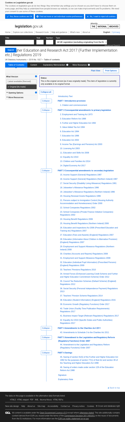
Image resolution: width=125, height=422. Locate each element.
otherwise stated (86, 413)
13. (61, 161)
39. (61, 304)
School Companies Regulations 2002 (79, 208)
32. (61, 262)
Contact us (65, 406)
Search (11, 50)
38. (61, 300)
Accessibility (53, 406)
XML (37, 400)
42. (61, 320)
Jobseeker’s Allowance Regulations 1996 (81, 188)
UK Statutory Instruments (15, 59)
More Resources (80, 65)
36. (61, 288)
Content (33, 65)
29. (61, 246)
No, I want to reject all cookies (102, 16)
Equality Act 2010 (70, 157)
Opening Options (14, 92)
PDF (32, 400)
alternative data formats (49, 396)
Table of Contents (16, 65)
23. (61, 212)
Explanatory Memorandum (54, 65)
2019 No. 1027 (35, 59)
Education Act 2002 (70, 140)
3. (61, 119)
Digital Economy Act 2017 (74, 166)
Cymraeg (116, 32)
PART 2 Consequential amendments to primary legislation (84, 110)
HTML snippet (23, 400)
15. (61, 175)
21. (61, 200)
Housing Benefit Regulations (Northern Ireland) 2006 (86, 223)
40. (61, 309)
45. (61, 357)
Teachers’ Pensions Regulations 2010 (79, 270)
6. (61, 131)
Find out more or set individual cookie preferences (61, 16)
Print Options (111, 70)
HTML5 (13, 400)
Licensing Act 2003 (71, 148)
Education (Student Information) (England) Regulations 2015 (89, 300)
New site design (12, 406)
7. (61, 136)
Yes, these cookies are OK (21, 16)
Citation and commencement (74, 105)
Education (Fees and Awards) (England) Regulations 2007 (88, 235)
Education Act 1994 (70, 131)
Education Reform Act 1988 (74, 119)
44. (61, 345)
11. (61, 153)
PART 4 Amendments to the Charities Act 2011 (79, 328)
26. (61, 228)
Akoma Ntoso (46, 400)
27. (61, 235)
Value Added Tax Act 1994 (73, 127)
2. (61, 114)
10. (61, 148)
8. (61, 140)
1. (61, 105)
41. (61, 316)
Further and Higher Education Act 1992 (79, 123)
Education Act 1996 (70, 136)
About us (31, 406)
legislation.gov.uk (24, 25)
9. (61, 144)
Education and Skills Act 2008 (76, 153)
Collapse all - (46, 92)
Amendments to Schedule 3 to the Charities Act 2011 (86, 332)
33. (61, 270)
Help (23, 406)
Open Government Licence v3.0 (53, 413)
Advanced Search (112, 45)
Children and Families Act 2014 (76, 161)
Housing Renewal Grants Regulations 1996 (82, 196)
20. (61, 196)
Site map (41, 406)
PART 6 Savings (65, 353)
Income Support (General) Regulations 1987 (82, 175)
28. (61, 239)
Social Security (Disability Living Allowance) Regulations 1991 (90, 183)
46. (61, 367)
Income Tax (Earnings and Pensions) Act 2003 (82, 144)
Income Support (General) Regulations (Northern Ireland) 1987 (90, 179)
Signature (62, 375)
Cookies (90, 406)
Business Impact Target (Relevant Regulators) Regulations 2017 (91, 316)
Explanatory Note (65, 379)
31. (61, 258)
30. (61, 254)
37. (61, 296)
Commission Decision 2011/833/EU (79, 416)
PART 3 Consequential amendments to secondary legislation (86, 170)
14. (61, 166)
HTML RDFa (58, 400)
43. (61, 332)
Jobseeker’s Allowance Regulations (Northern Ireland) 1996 (89, 192)
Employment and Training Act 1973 (77, 114)
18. (61, 188)
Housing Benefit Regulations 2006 (78, 219)
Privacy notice (78, 406)
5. (61, 127)
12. (61, 157)
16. (61, 179)
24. (61, 219)
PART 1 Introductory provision (72, 101)
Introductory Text (65, 96)
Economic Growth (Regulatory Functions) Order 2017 (86, 304)
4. (61, 123)
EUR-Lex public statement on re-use (73, 418)
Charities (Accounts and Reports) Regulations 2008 (85, 254)
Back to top (115, 388)
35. (61, 281)
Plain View (95, 70)
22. (61, 208)
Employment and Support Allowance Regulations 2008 (86, 258)
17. (61, 183)
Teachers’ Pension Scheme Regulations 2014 (83, 296)
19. (61, 192)
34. (61, 274)
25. (61, 223)
